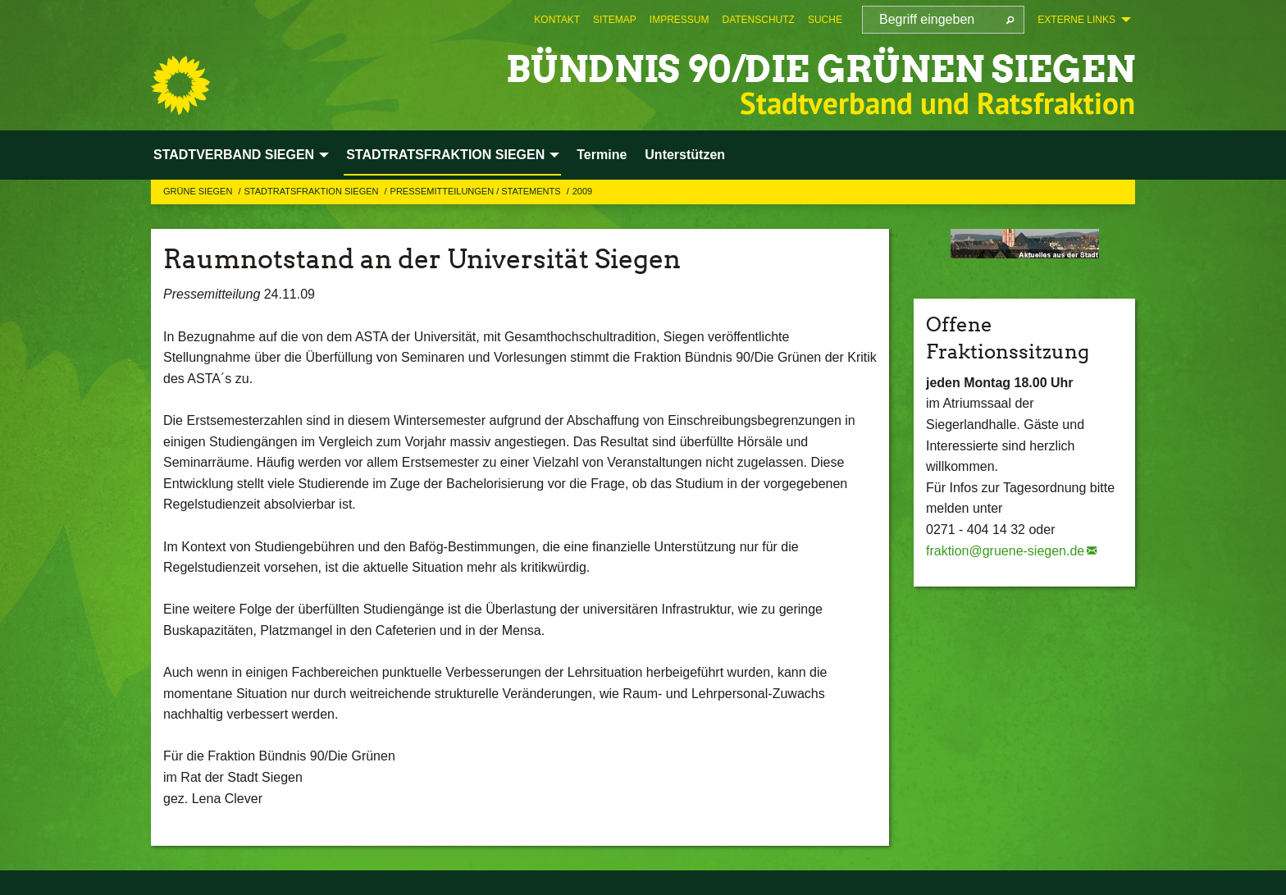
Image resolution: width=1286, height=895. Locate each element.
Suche (825, 19)
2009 (582, 191)
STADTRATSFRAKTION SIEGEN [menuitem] (445, 155)
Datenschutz (758, 19)
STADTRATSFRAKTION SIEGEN (312, 191)
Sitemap (614, 19)
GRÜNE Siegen (199, 191)
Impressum (679, 19)
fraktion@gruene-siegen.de (1005, 551)
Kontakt (557, 19)
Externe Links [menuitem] (1076, 19)
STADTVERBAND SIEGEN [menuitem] (233, 155)
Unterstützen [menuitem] (685, 155)
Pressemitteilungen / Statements (476, 191)
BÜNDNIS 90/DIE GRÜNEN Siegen (820, 69)
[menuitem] (557, 19)
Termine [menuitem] (602, 155)
